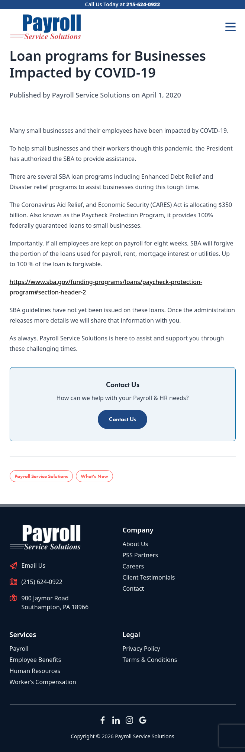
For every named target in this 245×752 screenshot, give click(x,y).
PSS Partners (140, 555)
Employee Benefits (35, 660)
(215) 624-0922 (42, 582)
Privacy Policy (141, 648)
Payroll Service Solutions (41, 476)
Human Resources (35, 671)
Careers (133, 566)
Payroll (19, 648)
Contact (133, 588)
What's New (94, 476)
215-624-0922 (143, 4)
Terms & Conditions (150, 660)
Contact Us (122, 419)
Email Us (34, 565)
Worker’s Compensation (43, 682)
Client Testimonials (149, 577)
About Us (135, 544)
